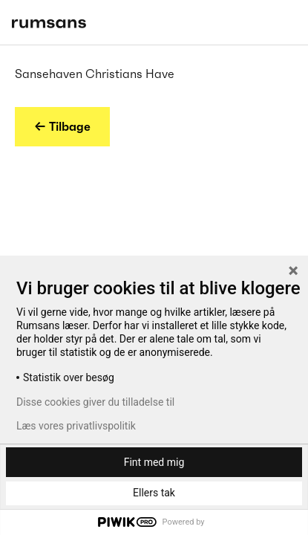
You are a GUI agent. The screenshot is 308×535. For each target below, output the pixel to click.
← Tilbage (62, 126)
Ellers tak (154, 493)
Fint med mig (154, 462)
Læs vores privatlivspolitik (76, 426)
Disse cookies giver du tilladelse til (95, 402)
